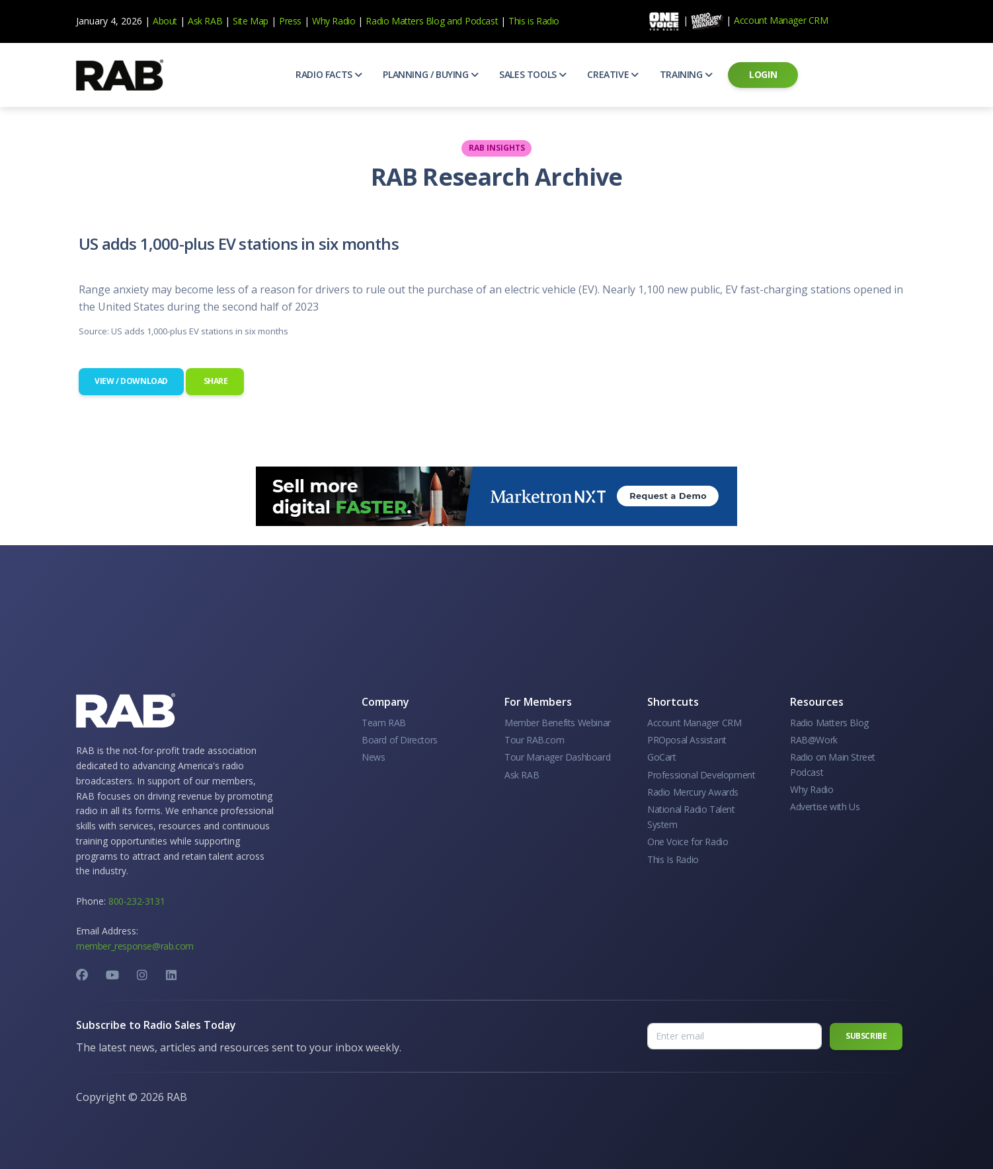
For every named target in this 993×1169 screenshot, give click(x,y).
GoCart (661, 757)
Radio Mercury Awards (692, 792)
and (454, 21)
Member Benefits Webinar (557, 722)
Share (215, 381)
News (373, 757)
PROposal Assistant (687, 740)
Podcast (481, 21)
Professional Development (701, 775)
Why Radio (333, 21)
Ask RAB (205, 21)
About (165, 21)
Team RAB (384, 722)
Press (290, 21)
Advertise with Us (824, 806)
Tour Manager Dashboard (557, 757)
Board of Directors (400, 740)
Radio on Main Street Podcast (832, 764)
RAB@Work (814, 740)
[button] (328, 74)
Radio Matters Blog (405, 21)
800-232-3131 (136, 901)
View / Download (131, 381)
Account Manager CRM (781, 20)
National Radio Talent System (691, 816)
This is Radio (533, 21)
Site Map (250, 21)
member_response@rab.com (135, 946)
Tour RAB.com (534, 740)
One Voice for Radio (687, 841)
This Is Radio (673, 859)
